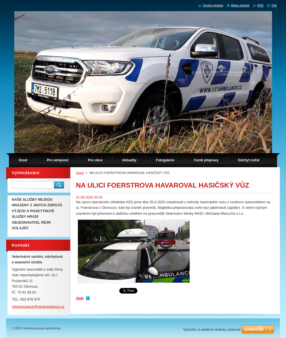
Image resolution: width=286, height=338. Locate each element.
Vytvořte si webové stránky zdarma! (211, 329)
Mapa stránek (240, 5)
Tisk (274, 5)
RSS (260, 5)
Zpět (80, 298)
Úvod (80, 172)
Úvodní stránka (213, 5)
